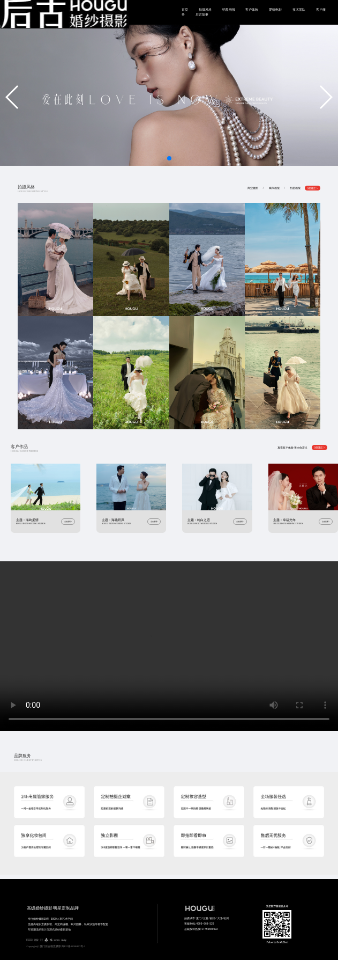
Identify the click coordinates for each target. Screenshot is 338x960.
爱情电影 (275, 9)
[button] (12, 97)
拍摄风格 (205, 9)
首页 (185, 9)
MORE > (312, 187)
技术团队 (298, 9)
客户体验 (251, 9)
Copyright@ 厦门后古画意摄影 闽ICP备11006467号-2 (56, 946)
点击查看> (68, 522)
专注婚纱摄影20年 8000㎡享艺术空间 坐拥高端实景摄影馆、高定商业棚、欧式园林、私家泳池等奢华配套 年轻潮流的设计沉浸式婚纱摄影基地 (72, 935)
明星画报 (228, 9)
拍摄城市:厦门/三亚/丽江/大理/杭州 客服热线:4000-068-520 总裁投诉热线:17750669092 (207, 935)
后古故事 (202, 14)
